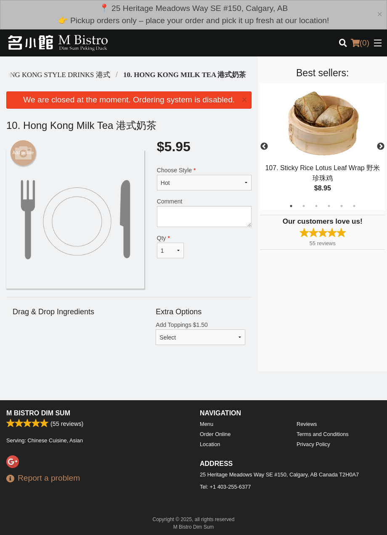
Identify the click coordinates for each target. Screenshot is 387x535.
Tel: (225, 487)
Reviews (307, 424)
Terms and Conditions (323, 434)
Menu (206, 424)
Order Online (215, 434)
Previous (264, 146)
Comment (204, 212)
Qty (170, 246)
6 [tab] (354, 206)
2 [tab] (304, 206)
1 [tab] (291, 206)
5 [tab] (341, 206)
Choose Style (204, 178)
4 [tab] (329, 206)
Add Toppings (200, 333)
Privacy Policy (313, 444)
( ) (360, 43)
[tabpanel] (322, 146)
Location (210, 444)
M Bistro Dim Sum (38, 413)
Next (380, 146)
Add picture (23, 153)
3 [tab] (316, 206)
